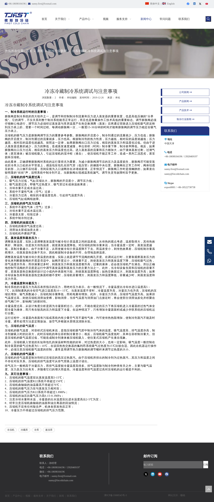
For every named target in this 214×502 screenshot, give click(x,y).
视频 (27, 496)
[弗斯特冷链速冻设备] (7, 456)
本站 (117, 97)
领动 (182, 495)
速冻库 (49, 430)
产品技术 (185, 110)
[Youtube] (207, 4)
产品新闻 (185, 101)
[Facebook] (188, 4)
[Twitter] (201, 4)
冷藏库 (24, 430)
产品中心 (17, 496)
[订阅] (205, 464)
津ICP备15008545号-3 (115, 495)
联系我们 (72, 496)
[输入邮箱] (173, 464)
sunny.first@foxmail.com (44, 3)
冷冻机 (10, 430)
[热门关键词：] (208, 19)
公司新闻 (185, 92)
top (208, 489)
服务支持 (38, 496)
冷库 (36, 430)
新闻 (61, 496)
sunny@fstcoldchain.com (176, 174)
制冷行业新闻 (185, 119)
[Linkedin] (195, 4)
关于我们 (51, 496)
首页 (7, 496)
